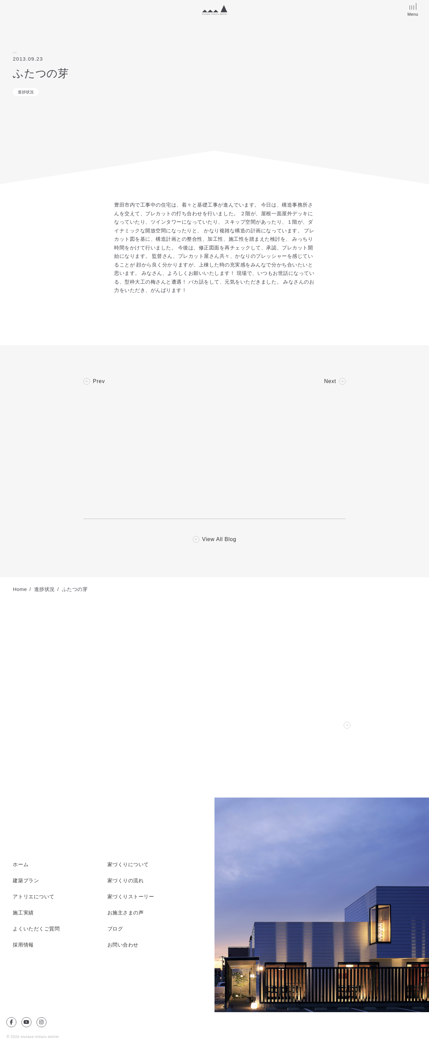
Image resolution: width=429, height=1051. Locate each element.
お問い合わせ (123, 945)
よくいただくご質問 (36, 929)
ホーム (20, 864)
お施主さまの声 (125, 913)
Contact (331, 725)
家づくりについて (128, 864)
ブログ (115, 929)
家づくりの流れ (125, 881)
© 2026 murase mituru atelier (32, 1037)
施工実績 (23, 913)
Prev (99, 381)
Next (330, 381)
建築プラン (26, 881)
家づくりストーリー (130, 897)
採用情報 (23, 945)
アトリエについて (33, 897)
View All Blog (219, 539)
